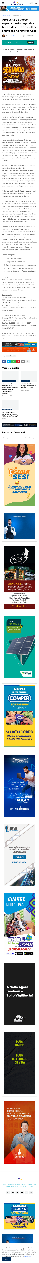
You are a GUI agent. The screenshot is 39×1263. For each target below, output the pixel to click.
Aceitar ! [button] (6, 1259)
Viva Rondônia (16, 16)
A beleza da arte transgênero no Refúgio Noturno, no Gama (29, 386)
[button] (3, 3)
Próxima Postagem (30, 438)
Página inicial (6, 16)
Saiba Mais (27, 1256)
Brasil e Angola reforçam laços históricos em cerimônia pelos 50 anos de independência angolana (10, 388)
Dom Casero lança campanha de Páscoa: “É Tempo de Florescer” (10, 414)
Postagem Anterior (9, 438)
